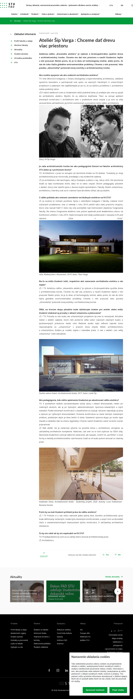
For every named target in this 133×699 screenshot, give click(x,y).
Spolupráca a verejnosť (90, 14)
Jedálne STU (84, 640)
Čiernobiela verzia (116, 635)
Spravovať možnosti (95, 690)
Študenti (35, 14)
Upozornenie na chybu (114, 649)
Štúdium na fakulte (41, 630)
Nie (118, 555)
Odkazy (118, 14)
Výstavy (60, 637)
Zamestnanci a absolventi (67, 14)
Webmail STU (85, 637)
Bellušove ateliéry (64, 630)
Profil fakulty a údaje (23, 41)
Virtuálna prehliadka (23, 58)
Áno (106, 555)
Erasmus (60, 643)
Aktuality (17, 21)
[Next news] (117, 591)
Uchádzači (24, 14)
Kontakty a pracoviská (19, 640)
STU (16, 62)
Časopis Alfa (85, 633)
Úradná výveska (21, 54)
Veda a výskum (48, 14)
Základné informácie (23, 34)
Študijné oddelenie (41, 647)
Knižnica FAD (62, 640)
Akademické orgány (18, 633)
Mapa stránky (117, 638)
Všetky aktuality (112, 577)
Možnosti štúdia (40, 633)
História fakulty (21, 45)
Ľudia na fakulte (17, 643)
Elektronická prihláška (42, 643)
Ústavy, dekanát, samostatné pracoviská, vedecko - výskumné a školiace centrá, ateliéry (62, 5)
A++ (120, 631)
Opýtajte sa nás (17, 647)
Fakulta (14, 14)
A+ (115, 630)
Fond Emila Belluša (64, 633)
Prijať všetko (118, 690)
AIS (81, 630)
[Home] (11, 21)
